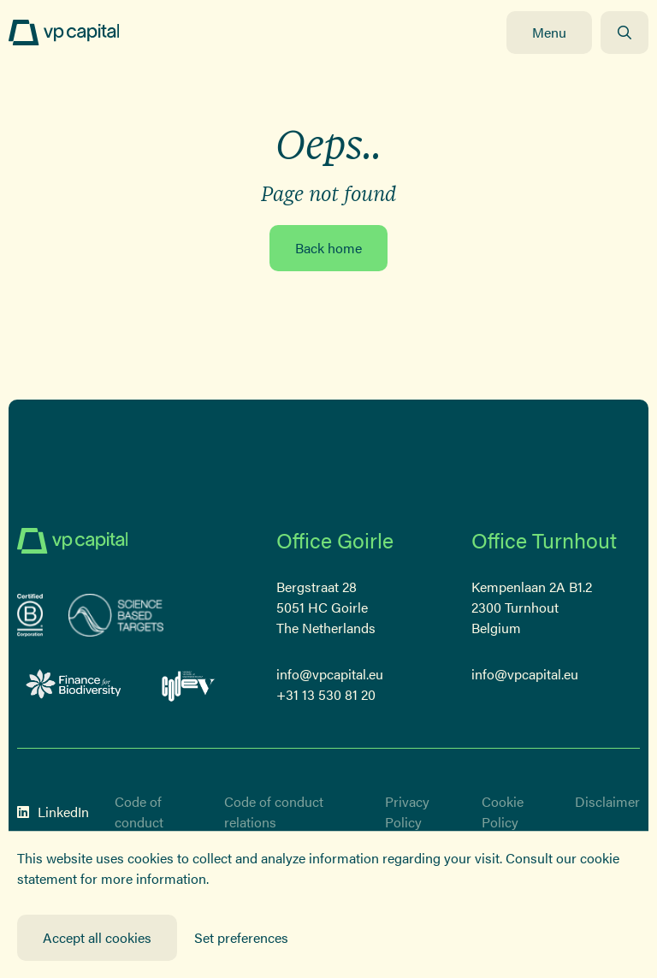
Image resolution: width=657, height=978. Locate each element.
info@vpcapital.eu (329, 674)
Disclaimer (607, 801)
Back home (328, 248)
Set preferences (241, 937)
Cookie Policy (503, 811)
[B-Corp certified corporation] (30, 615)
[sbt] (116, 615)
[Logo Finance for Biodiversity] (74, 683)
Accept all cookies (97, 937)
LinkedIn (53, 811)
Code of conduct (139, 811)
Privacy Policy (407, 811)
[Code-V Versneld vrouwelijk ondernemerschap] (188, 683)
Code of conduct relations (273, 811)
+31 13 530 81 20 (326, 694)
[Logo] (64, 32)
